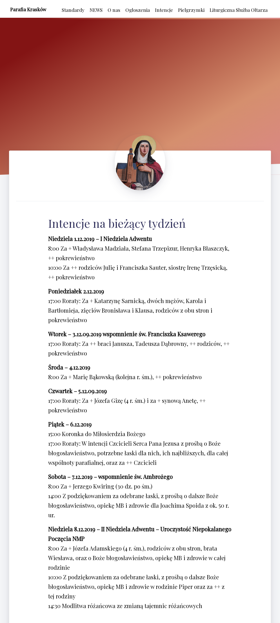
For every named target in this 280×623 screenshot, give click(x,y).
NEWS (96, 10)
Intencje (164, 10)
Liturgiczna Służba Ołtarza (239, 10)
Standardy (73, 10)
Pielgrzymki (191, 10)
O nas (114, 10)
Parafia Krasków (28, 9)
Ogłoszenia (137, 10)
